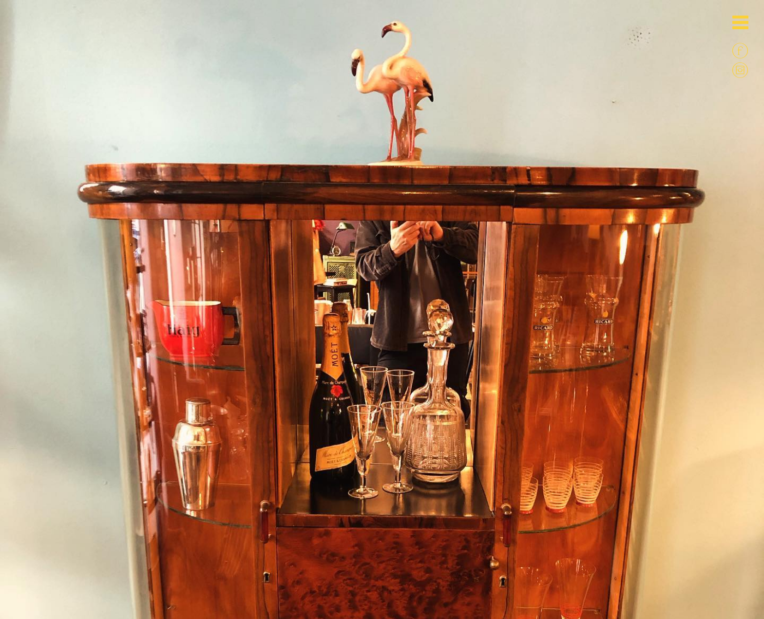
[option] (382, 175)
